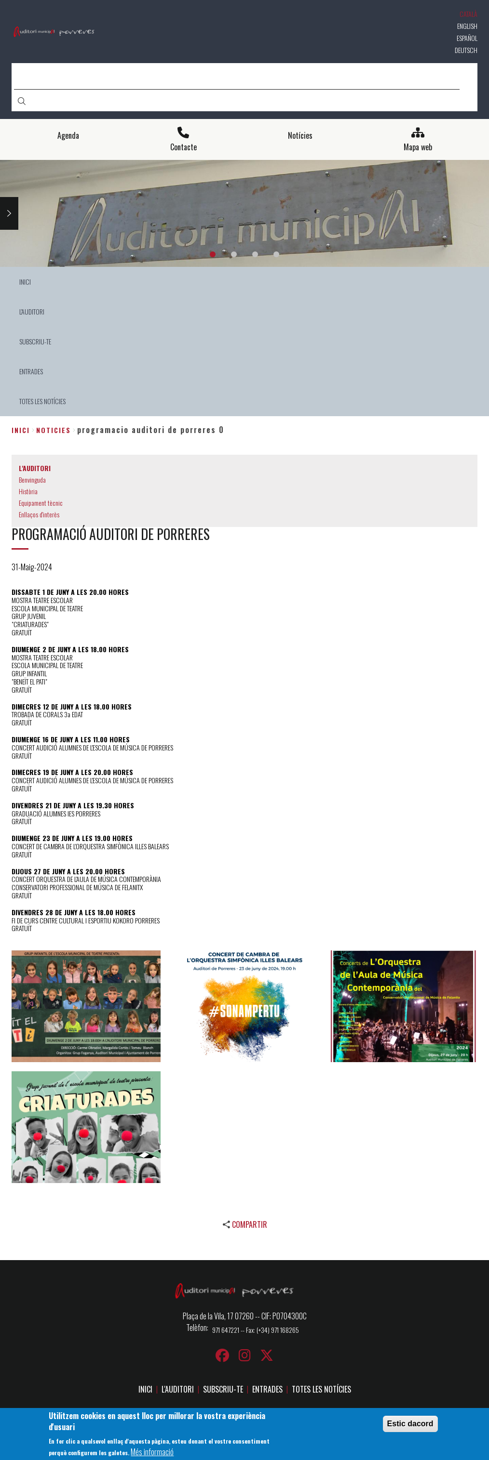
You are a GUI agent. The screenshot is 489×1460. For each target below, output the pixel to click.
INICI (145, 1389)
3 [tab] (255, 254)
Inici (21, 430)
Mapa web (418, 147)
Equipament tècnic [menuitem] (41, 503)
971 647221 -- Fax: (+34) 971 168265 (255, 1330)
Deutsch (466, 50)
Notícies (300, 136)
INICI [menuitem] (25, 281)
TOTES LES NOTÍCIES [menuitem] (42, 401)
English (467, 26)
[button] (86, 1006)
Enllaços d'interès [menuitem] (39, 514)
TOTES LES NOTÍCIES (321, 1389)
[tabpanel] (244, 213)
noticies (53, 430)
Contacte (183, 147)
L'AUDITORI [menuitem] (31, 311)
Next (9, 213)
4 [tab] (276, 254)
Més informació (152, 1452)
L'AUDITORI (178, 1389)
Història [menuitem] (28, 491)
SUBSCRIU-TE (223, 1389)
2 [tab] (234, 254)
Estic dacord (410, 1424)
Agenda (68, 136)
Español (467, 38)
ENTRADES (267, 1389)
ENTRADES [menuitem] (31, 371)
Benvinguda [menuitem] (32, 479)
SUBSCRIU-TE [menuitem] (35, 341)
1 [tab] (213, 254)
